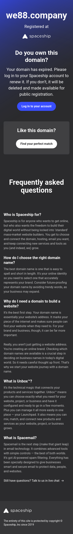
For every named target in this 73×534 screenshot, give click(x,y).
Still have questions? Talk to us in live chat (34, 480)
